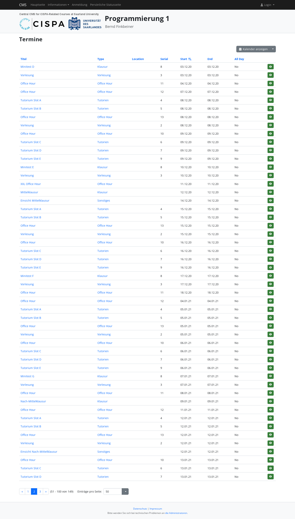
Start (185, 59)
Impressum (156, 508)
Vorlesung (27, 75)
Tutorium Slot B (31, 108)
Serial (164, 59)
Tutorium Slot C (31, 142)
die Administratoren (176, 513)
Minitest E (27, 167)
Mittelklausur (29, 192)
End (210, 59)
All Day (239, 59)
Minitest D (27, 67)
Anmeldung (79, 4)
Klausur (102, 67)
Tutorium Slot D (31, 150)
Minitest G (27, 376)
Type (100, 59)
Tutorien (103, 100)
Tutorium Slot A (31, 100)
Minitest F (27, 276)
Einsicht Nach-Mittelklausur (39, 451)
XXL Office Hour (31, 184)
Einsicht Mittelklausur (35, 200)
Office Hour (28, 83)
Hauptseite (38, 4)
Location (138, 59)
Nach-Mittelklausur (33, 401)
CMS (22, 4)
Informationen (57, 4)
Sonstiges (103, 200)
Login (266, 5)
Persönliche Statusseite (105, 4)
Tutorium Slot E (31, 158)
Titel (23, 59)
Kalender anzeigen (253, 49)
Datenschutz (140, 508)
